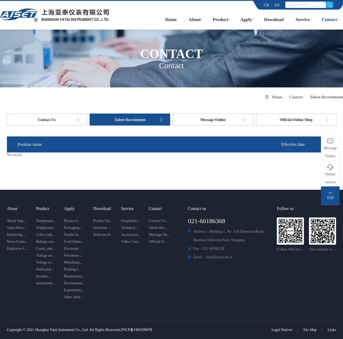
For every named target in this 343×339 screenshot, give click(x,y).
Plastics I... (72, 221)
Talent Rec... (158, 228)
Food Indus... (73, 242)
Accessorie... (130, 235)
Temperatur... (46, 221)
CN (266, 5)
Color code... (45, 235)
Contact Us (47, 120)
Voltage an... (45, 255)
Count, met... (45, 249)
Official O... (157, 242)
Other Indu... (73, 297)
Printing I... (72, 269)
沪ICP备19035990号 (136, 330)
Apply (246, 19)
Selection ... (102, 228)
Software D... (103, 235)
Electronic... (73, 249)
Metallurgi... (73, 262)
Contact (329, 19)
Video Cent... (131, 242)
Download (274, 19)
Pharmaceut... (74, 276)
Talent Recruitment (129, 120)
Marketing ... (16, 235)
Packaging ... (73, 228)
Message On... (159, 235)
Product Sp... (102, 221)
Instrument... (45, 283)
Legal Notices (281, 330)
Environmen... (74, 283)
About (195, 19)
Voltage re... (45, 262)
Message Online (213, 120)
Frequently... (130, 221)
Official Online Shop (296, 120)
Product (220, 19)
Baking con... (46, 242)
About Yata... (17, 221)
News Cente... (17, 242)
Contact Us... (158, 221)
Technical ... (130, 228)
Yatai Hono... (17, 228)
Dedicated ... (45, 269)
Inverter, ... (44, 276)
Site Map (310, 330)
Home (171, 19)
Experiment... (74, 290)
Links (332, 330)
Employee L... (17, 249)
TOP (330, 198)
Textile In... (72, 235)
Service (303, 19)
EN (276, 5)
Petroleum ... (73, 255)
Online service (330, 178)
